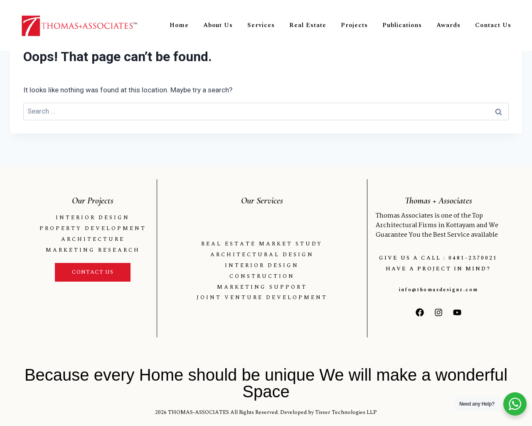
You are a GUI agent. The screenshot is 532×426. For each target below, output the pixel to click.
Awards (448, 25)
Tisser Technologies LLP (346, 412)
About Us (218, 25)
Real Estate (307, 25)
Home (179, 25)
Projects (354, 25)
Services (261, 25)
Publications (402, 25)
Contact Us (493, 25)
